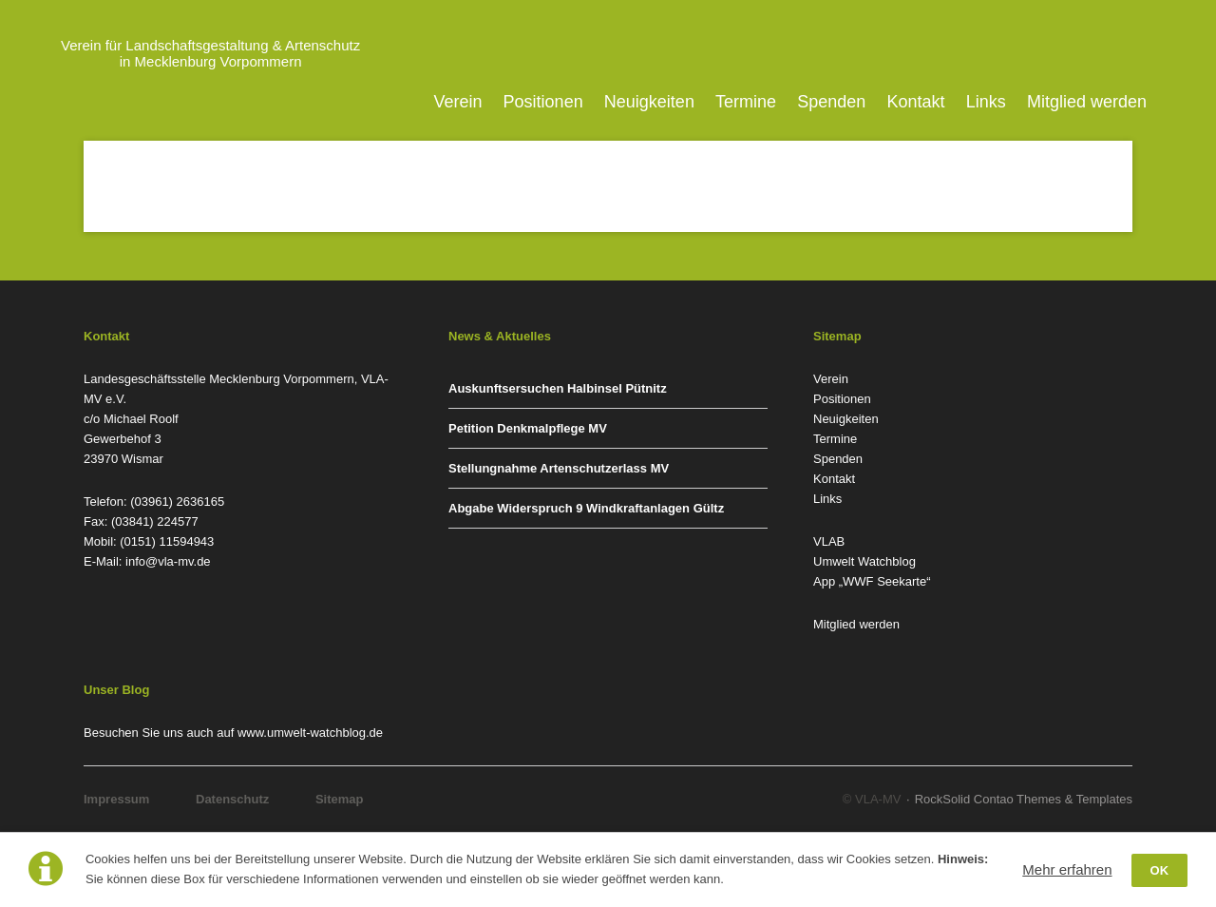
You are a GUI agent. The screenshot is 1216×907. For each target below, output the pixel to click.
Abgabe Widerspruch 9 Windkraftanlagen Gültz (586, 508)
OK (1159, 870)
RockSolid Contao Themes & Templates (1023, 799)
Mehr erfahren (1067, 869)
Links (986, 101)
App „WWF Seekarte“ (872, 581)
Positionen (543, 101)
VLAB (829, 541)
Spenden (831, 101)
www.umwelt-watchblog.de (310, 732)
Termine (745, 101)
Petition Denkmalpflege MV (527, 428)
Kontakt (916, 101)
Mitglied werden (1087, 101)
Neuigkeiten (649, 101)
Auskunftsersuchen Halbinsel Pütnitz (557, 388)
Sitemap (339, 799)
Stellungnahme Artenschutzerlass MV (558, 468)
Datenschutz (232, 799)
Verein (457, 101)
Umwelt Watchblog (864, 561)
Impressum (116, 799)
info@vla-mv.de (168, 561)
